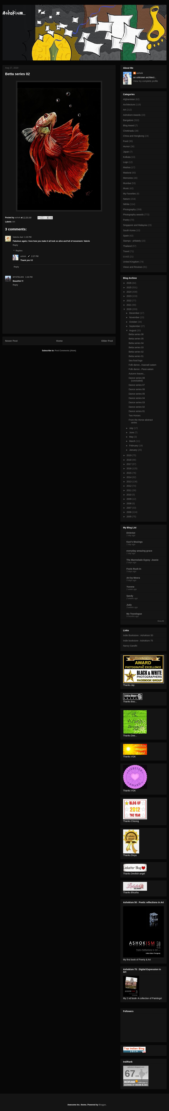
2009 (129, 499)
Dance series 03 (137, 402)
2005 (129, 516)
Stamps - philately (132, 240)
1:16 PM (27, 237)
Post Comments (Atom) (65, 350)
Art (13, 222)
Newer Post (11, 341)
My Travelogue (134, 613)
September (135, 326)
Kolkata (127, 157)
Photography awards (133, 214)
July (131, 428)
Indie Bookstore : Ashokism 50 (138, 635)
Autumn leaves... (137, 373)
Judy (129, 605)
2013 (129, 481)
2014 (129, 477)
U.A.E (126, 256)
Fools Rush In (133, 569)
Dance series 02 (137, 407)
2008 (129, 503)
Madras (127, 167)
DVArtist (130, 533)
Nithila (126, 204)
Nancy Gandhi (130, 645)
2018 (129, 460)
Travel (126, 251)
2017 (129, 464)
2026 (129, 283)
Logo (125, 162)
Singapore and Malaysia (135, 225)
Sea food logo (135, 360)
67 (130, 1073)
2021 (129, 305)
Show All (161, 621)
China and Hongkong (133, 136)
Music (126, 188)
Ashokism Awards (132, 115)
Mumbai (127, 183)
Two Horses (134, 415)
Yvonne (130, 586)
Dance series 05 (137, 394)
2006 (129, 512)
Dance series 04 (137, 398)
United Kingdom (131, 261)
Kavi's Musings (134, 542)
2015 (129, 473)
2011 (129, 490)
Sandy (129, 596)
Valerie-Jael (18, 237)
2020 (129, 309)
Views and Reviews (132, 267)
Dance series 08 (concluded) (137, 379)
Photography (129, 209)
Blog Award (128, 125)
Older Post (107, 341)
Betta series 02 (136, 351)
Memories (128, 178)
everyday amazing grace (139, 551)
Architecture (129, 104)
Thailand (127, 246)
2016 (129, 468)
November (134, 317)
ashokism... (14, 12)
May (131, 437)
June (132, 432)
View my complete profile (145, 81)
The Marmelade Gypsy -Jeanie (142, 560)
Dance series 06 (137, 389)
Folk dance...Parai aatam (141, 369)
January (133, 450)
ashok (23, 256)
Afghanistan (129, 99)
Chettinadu (128, 131)
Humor (126, 146)
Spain (126, 235)
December (134, 313)
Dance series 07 (137, 385)
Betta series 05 (136, 338)
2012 (129, 486)
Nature (126, 199)
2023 (129, 296)
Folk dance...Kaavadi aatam (142, 365)
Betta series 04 (136, 343)
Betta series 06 (136, 334)
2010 (129, 494)
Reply (15, 245)
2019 (129, 455)
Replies (19, 251)
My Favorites (129, 193)
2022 (129, 300)
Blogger (102, 1105)
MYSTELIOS (18, 277)
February (134, 445)
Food (125, 141)
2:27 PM (34, 256)
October (133, 322)
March (132, 441)
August (133, 330)
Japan (126, 151)
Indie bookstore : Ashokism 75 (138, 640)
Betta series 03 (136, 347)
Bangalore (128, 120)
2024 (129, 292)
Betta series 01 (136, 356)
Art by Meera (133, 578)
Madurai (127, 172)
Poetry (126, 220)
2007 (129, 507)
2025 (129, 287)
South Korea (129, 230)
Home (59, 341)
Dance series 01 (137, 411)
